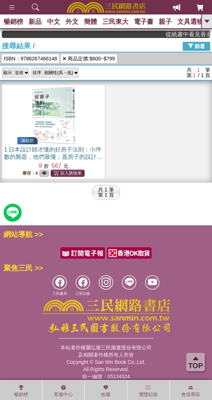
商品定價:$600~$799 (89, 58)
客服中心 (63, 391)
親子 (165, 21)
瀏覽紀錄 (148, 391)
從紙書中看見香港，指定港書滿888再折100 (190, 34)
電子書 (143, 21)
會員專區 (190, 391)
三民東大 (115, 21)
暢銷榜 (13, 21)
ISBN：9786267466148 (30, 58)
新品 (35, 21)
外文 (72, 21)
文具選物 (190, 21)
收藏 (105, 391)
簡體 (90, 21)
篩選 (196, 46)
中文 (53, 21)
